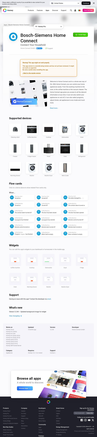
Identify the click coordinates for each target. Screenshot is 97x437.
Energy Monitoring (61, 432)
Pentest (41, 432)
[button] (65, 3)
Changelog (41, 418)
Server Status (42, 421)
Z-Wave (58, 411)
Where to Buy (24, 418)
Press (22, 423)
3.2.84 (52, 329)
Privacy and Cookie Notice (81, 431)
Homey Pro (6, 413)
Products (31, 11)
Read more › (54, 108)
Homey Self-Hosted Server (10, 418)
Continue (86, 3)
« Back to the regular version (32, 73)
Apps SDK (41, 413)
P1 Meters (59, 434)
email (49, 299)
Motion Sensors (7, 430)
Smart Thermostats (8, 434)
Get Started (42, 411)
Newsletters (24, 426)
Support (63, 11)
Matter (58, 421)
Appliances (9, 353)
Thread (58, 423)
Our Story (23, 413)
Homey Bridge (7, 421)
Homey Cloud (6, 411)
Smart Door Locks (8, 432)
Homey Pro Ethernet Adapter (10, 423)
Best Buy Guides (8, 427)
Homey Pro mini (7, 416)
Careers (23, 411)
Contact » (53, 353)
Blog (22, 421)
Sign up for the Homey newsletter (87, 409)
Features (40, 11)
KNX (57, 416)
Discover (55, 11)
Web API (41, 416)
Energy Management (61, 430)
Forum (40, 430)
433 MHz (58, 418)
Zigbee (58, 413)
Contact (23, 428)
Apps (47, 11)
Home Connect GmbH (78, 329)
